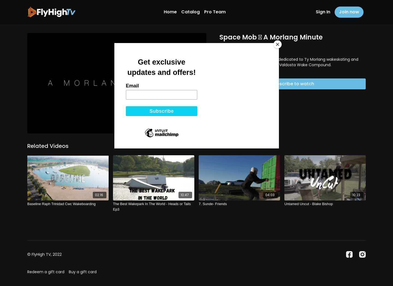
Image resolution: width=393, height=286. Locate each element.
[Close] (277, 44)
